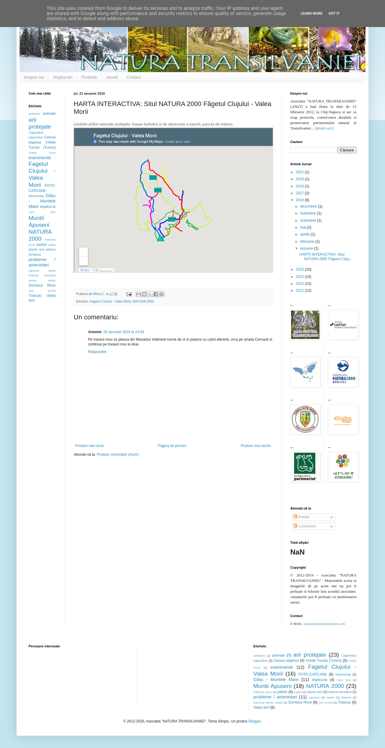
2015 (300, 269)
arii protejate (309, 655)
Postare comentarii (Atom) (118, 454)
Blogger (254, 721)
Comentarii (305, 526)
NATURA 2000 (143, 301)
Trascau (35, 295)
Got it (334, 13)
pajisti (52, 244)
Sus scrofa (42, 290)
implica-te (48, 207)
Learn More (311, 13)
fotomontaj (36, 196)
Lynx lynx (42, 212)
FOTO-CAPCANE (312, 674)
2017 (300, 193)
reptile (52, 270)
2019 (300, 179)
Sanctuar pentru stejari (268, 702)
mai (303, 227)
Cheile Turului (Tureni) (323, 660)
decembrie (309, 206)
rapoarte (34, 270)
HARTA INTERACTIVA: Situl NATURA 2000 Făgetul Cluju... (326, 256)
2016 (300, 200)
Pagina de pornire (172, 446)
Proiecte (89, 77)
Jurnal (112, 77)
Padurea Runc (262, 692)
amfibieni (34, 113)
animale (49, 113)
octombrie (308, 220)
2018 (300, 186)
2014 (300, 277)
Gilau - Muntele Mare (42, 201)
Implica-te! (63, 77)
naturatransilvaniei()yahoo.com (324, 623)
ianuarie (307, 248)
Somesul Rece (42, 285)
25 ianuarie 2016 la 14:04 (123, 332)
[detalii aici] (324, 128)
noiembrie (308, 213)
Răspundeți (97, 352)
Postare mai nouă (89, 446)
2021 (300, 172)
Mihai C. (99, 294)
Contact (134, 77)
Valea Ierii (261, 707)
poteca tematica (340, 692)
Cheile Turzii (42, 152)
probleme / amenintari (42, 262)
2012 (300, 290)
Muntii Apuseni (272, 686)
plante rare (37, 249)
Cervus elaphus (286, 660)
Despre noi (34, 77)
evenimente (40, 157)
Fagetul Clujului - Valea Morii (110, 301)
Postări (302, 517)
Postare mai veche (256, 446)
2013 (300, 283)
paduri (42, 244)
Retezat (33, 275)
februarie (308, 241)
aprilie (305, 234)
